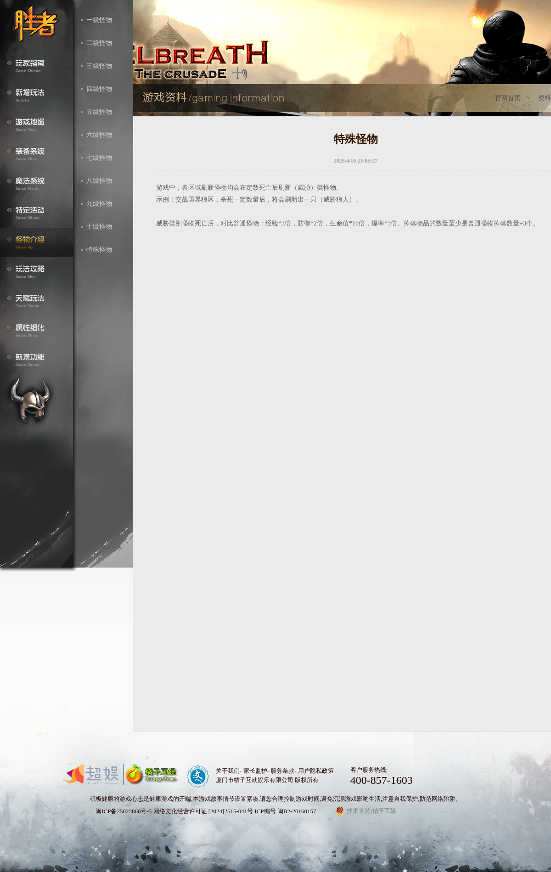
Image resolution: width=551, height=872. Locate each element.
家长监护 (255, 770)
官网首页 (508, 98)
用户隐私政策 (316, 770)
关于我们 (228, 770)
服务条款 (282, 770)
